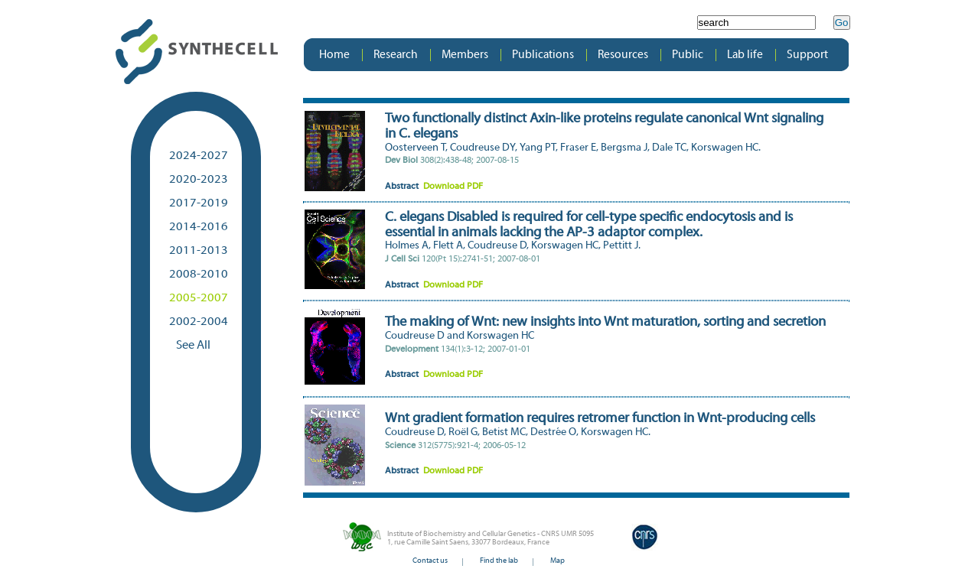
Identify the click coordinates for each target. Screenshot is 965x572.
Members (465, 55)
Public (687, 55)
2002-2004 (198, 322)
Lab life (745, 55)
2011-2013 (198, 251)
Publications (543, 55)
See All (189, 346)
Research (395, 55)
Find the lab (499, 561)
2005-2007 (198, 298)
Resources (623, 55)
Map (557, 561)
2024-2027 (198, 156)
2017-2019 (198, 203)
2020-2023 (198, 180)
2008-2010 (198, 274)
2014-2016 (198, 227)
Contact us (430, 561)
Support (807, 55)
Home (334, 55)
